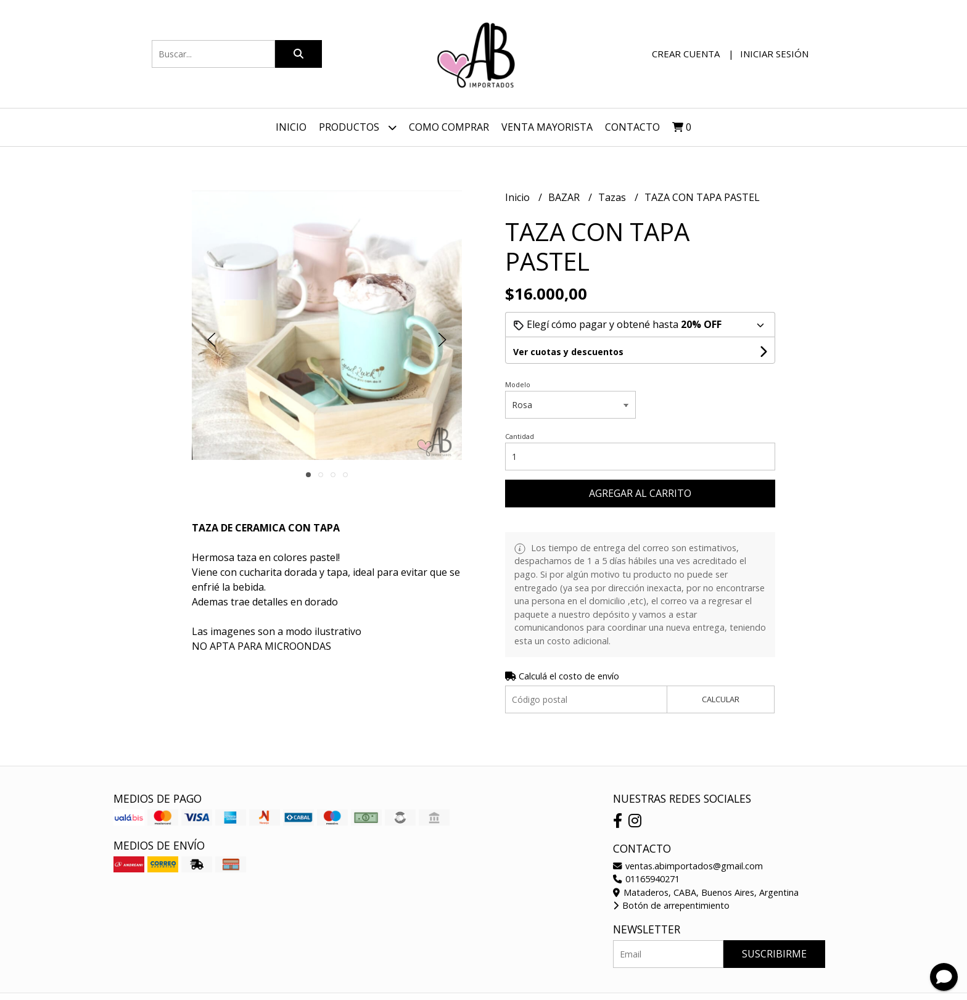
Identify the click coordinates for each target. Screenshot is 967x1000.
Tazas (613, 197)
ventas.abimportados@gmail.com (688, 866)
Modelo (517, 384)
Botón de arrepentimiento (671, 905)
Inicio (291, 127)
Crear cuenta (686, 53)
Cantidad (519, 436)
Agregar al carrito (640, 493)
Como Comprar (449, 127)
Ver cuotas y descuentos (568, 352)
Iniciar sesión (774, 53)
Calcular (720, 699)
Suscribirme (774, 954)
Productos (358, 127)
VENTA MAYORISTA (547, 127)
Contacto (632, 127)
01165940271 (646, 879)
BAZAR (565, 197)
